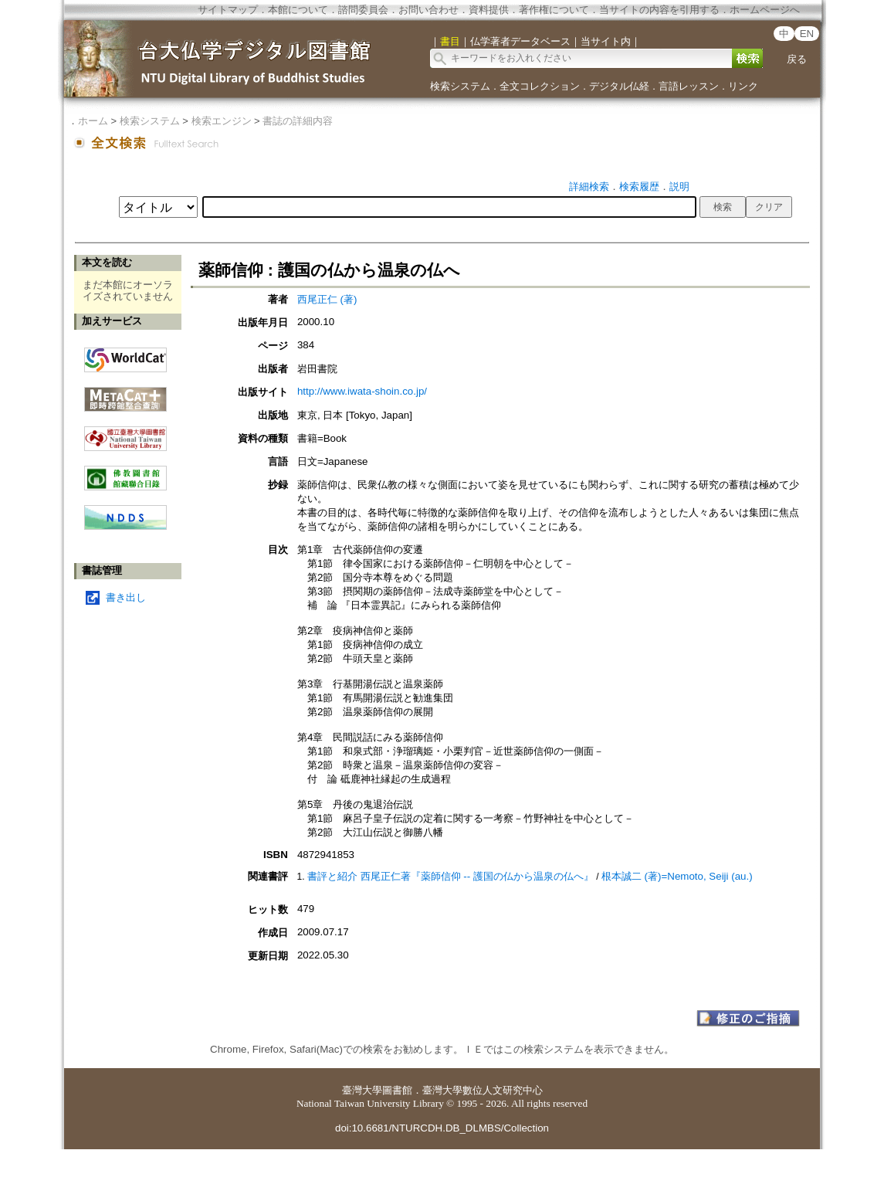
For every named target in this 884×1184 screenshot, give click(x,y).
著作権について (554, 9)
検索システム (460, 86)
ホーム (93, 121)
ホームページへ (765, 9)
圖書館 (397, 1090)
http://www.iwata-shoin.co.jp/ (362, 391)
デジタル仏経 (619, 86)
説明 (679, 186)
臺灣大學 (362, 1090)
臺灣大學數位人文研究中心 (482, 1090)
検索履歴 (639, 186)
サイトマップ (228, 9)
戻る (797, 59)
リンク (743, 86)
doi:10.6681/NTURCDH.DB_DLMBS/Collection (442, 1128)
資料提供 (489, 9)
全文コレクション (540, 86)
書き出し (126, 597)
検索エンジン (221, 121)
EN (807, 33)
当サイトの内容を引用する (659, 9)
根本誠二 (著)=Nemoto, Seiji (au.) (677, 876)
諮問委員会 (363, 9)
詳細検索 (589, 186)
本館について (298, 9)
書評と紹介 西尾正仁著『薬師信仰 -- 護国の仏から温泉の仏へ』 (450, 876)
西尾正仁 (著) (327, 299)
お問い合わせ (428, 9)
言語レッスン (689, 86)
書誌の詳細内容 (297, 121)
